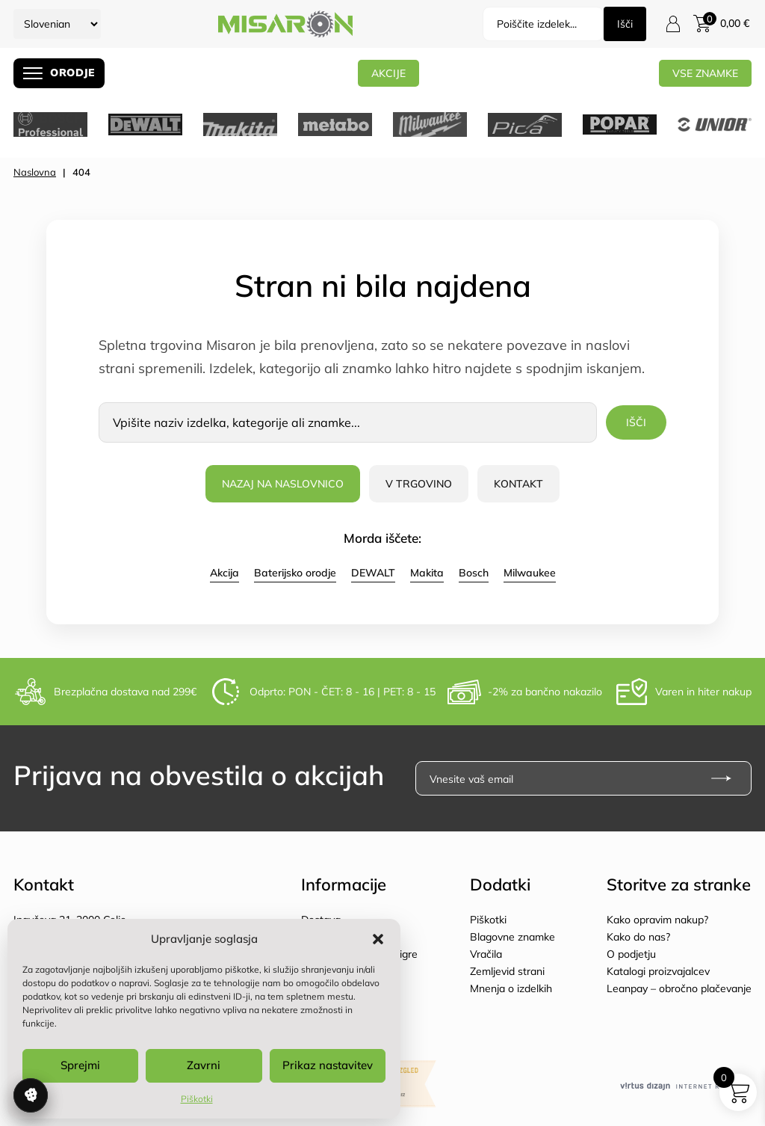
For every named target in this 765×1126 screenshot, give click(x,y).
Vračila (486, 954)
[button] (378, 939)
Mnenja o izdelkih (511, 988)
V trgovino (418, 483)
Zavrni (203, 1065)
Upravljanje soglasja (30, 1095)
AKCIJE (388, 73)
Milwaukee (530, 572)
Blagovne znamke (512, 937)
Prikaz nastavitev (327, 1065)
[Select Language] (57, 24)
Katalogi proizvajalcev (658, 971)
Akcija (224, 572)
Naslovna (34, 172)
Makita (427, 572)
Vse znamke (705, 73)
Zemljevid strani (507, 971)
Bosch (474, 572)
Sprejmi (80, 1065)
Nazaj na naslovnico (283, 483)
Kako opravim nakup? (657, 919)
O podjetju (631, 954)
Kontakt (518, 483)
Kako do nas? (638, 937)
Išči (625, 24)
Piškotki (197, 1098)
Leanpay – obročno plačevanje (679, 988)
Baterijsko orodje (295, 572)
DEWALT (373, 572)
